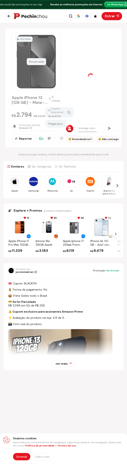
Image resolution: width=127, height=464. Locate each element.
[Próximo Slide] (116, 234)
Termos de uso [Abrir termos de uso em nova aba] (66, 445)
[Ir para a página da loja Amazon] (28, 126)
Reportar (23, 138)
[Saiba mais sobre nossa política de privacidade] (42, 456)
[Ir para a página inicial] (30, 16)
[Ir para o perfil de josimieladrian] (22, 270)
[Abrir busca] (71, 16)
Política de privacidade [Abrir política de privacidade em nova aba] (40, 445)
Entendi (21, 456)
